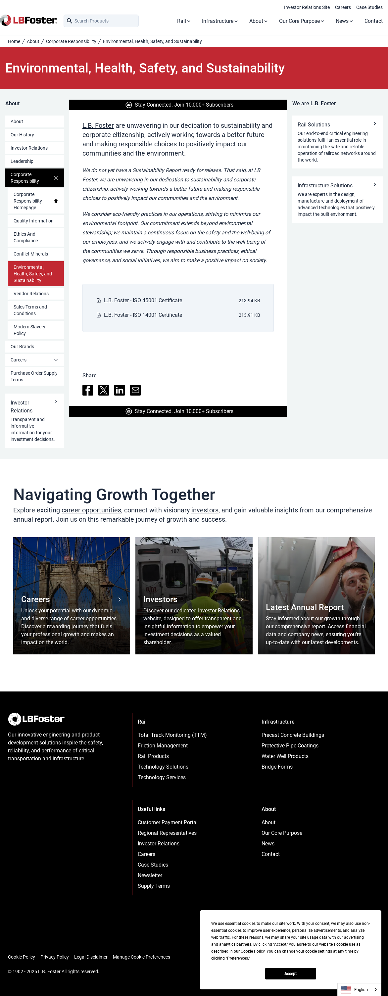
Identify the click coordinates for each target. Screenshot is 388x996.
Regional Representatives (167, 833)
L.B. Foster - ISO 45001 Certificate (143, 300)
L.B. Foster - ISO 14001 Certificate (143, 315)
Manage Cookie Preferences (141, 957)
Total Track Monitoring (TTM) (172, 735)
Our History (22, 134)
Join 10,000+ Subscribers (203, 105)
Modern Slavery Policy (29, 330)
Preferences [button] (237, 958)
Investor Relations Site (307, 7)
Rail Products (153, 756)
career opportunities (91, 510)
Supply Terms (154, 886)
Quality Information (34, 220)
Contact (373, 21)
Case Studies (369, 7)
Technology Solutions (163, 767)
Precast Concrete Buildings (293, 735)
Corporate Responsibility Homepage (36, 201)
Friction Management (163, 745)
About (258, 21)
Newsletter (150, 875)
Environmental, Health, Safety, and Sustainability (33, 273)
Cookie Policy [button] (253, 951)
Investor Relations (29, 148)
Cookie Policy (21, 957)
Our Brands (22, 346)
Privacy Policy (54, 957)
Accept (290, 974)
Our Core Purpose (302, 21)
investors (204, 510)
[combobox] (359, 989)
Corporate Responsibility (71, 41)
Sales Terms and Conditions (30, 310)
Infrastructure (220, 21)
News (345, 21)
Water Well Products (285, 756)
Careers (343, 7)
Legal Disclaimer (91, 957)
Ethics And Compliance (26, 237)
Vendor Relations (31, 293)
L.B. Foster (98, 125)
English (354, 990)
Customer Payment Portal (168, 822)
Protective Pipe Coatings (290, 745)
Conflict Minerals (31, 254)
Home (14, 41)
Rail (184, 21)
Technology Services (162, 777)
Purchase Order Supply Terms (34, 376)
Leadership (22, 161)
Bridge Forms (277, 767)
